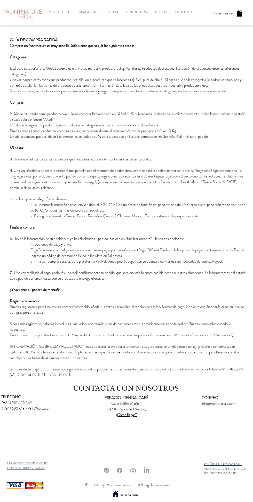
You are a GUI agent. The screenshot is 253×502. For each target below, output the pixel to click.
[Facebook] (119, 470)
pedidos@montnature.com (180, 369)
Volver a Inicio (129, 495)
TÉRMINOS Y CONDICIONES (27, 463)
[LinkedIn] (146, 470)
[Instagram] (133, 470)
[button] (239, 13)
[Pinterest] (106, 470)
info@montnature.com (218, 403)
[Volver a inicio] (115, 494)
